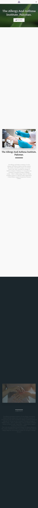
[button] (1, 2)
